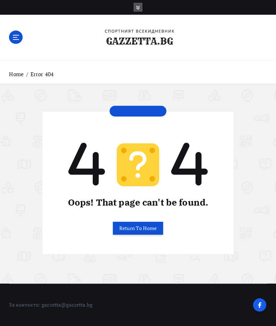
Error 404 (42, 74)
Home (16, 74)
